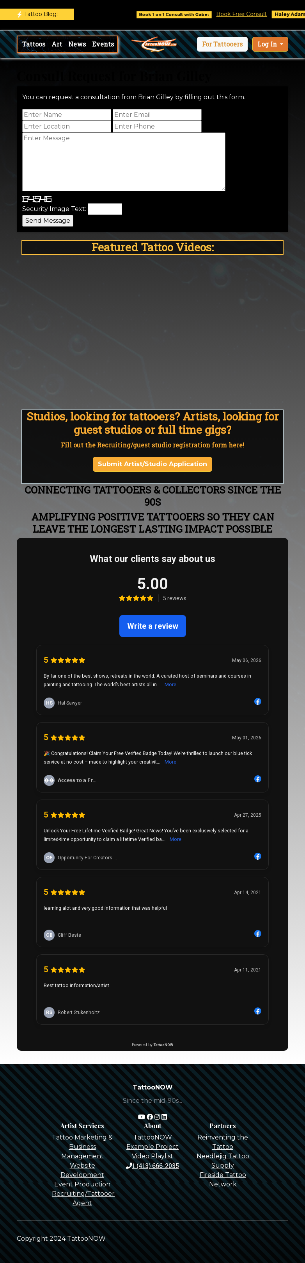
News (77, 44)
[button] (222, 44)
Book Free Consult (249, 14)
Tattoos (33, 44)
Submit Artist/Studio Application (152, 464)
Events (103, 44)
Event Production (82, 1184)
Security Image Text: (54, 209)
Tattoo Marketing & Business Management (82, 1147)
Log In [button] (267, 44)
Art (56, 44)
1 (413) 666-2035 (152, 1165)
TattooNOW (152, 1137)
